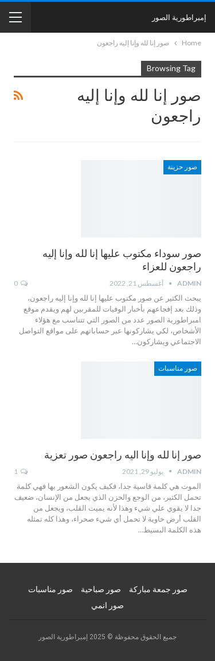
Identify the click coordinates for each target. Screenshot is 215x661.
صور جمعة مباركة (158, 589)
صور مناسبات (177, 368)
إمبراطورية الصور (179, 17)
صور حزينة (182, 167)
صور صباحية (101, 589)
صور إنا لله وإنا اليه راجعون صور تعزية (122, 455)
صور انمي (107, 605)
